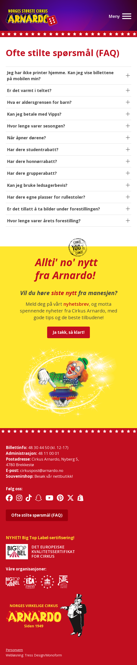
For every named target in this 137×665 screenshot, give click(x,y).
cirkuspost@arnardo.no (41, 470)
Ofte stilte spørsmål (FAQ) (36, 515)
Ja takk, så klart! (69, 332)
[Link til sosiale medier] (9, 498)
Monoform (54, 655)
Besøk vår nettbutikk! (53, 476)
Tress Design (34, 655)
